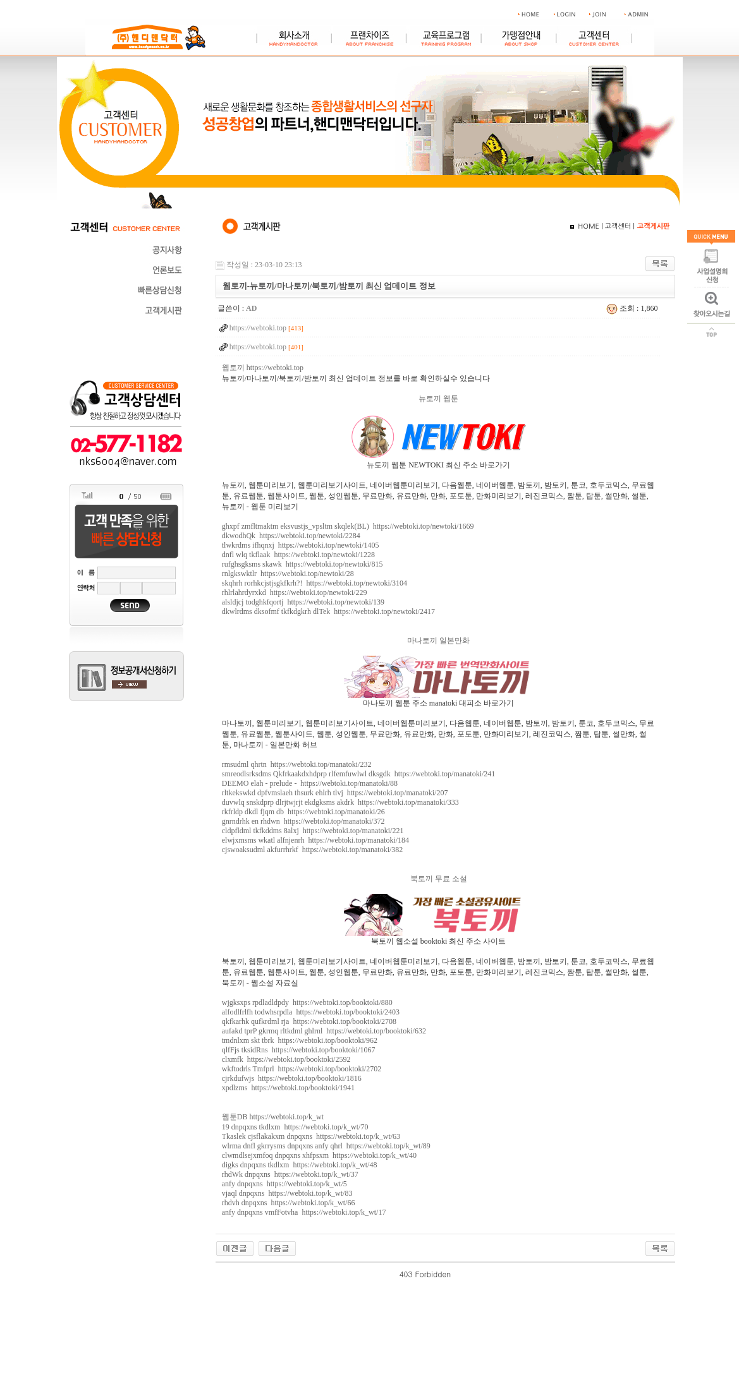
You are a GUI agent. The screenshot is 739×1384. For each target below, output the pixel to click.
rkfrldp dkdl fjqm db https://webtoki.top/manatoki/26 (303, 811)
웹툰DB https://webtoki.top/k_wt (273, 1116)
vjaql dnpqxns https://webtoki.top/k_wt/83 (287, 1193)
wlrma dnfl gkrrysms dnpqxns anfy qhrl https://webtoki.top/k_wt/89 (326, 1145)
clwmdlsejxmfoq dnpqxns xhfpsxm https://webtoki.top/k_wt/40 (319, 1155)
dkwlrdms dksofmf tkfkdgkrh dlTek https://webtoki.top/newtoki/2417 (328, 611)
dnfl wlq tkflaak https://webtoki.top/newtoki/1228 (298, 554)
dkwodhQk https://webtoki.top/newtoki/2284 (291, 535)
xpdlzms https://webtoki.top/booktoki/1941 (288, 1087)
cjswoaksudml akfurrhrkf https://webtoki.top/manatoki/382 (312, 849)
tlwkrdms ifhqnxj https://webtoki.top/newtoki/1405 (300, 545)
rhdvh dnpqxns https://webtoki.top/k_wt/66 (288, 1202)
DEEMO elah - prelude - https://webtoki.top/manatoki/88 (310, 783)
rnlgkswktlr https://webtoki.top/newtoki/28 (288, 573)
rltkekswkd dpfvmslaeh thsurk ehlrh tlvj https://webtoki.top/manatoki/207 (335, 792)
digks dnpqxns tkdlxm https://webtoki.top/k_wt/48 (299, 1164)
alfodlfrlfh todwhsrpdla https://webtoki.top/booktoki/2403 (311, 1012)
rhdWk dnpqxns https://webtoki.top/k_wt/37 (290, 1174)
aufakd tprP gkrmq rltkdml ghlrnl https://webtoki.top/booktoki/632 (324, 1030)
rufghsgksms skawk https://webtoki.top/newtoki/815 (302, 564)
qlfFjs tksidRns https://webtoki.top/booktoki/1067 (299, 1049)
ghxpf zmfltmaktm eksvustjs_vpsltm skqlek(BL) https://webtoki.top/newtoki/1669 (348, 526)
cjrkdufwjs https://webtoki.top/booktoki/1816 (292, 1078)
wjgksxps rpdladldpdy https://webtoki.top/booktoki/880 (307, 1002)
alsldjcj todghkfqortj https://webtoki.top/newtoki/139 (303, 602)
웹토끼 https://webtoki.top (262, 367)
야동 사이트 (471, 1273)
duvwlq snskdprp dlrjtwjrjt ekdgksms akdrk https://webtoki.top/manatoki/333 (340, 802)
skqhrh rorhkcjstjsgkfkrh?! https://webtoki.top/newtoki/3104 (314, 583)
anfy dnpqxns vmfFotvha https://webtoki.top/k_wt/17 (304, 1212)
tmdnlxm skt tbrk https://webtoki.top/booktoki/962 (299, 1040)
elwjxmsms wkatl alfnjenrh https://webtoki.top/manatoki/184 (315, 840)
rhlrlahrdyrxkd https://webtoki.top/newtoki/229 (294, 592)
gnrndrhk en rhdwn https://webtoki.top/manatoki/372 (303, 821)
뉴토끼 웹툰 (438, 398)
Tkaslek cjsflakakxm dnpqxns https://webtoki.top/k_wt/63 (311, 1136)
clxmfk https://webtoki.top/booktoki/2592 (286, 1059)
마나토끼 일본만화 (438, 640)
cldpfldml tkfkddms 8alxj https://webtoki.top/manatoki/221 (313, 830)
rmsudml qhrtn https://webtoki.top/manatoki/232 (297, 764)
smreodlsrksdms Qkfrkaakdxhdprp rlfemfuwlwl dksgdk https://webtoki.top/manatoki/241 (359, 773)
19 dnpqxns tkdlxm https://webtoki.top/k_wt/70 (295, 1126)
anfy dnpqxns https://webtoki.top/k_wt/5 (284, 1183)
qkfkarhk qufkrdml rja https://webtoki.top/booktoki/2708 (309, 1021)
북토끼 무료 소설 (438, 878)
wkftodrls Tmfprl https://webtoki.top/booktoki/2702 (301, 1068)
